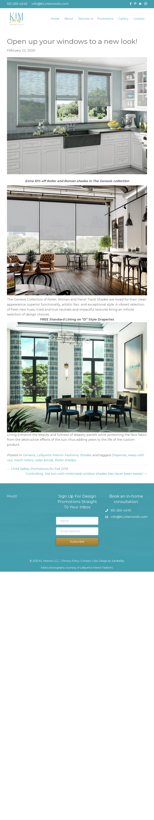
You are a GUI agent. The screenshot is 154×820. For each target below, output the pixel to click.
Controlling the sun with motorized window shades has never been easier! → (86, 474)
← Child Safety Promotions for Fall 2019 (37, 469)
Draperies (119, 455)
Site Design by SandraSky (108, 560)
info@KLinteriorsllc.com (50, 4)
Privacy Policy (70, 560)
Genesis (29, 455)
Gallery (123, 18)
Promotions (105, 18)
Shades (85, 455)
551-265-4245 (17, 4)
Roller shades (65, 460)
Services (84, 18)
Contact (139, 18)
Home (55, 18)
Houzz (12, 496)
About (68, 18)
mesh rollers (23, 460)
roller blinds (44, 460)
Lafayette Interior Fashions (57, 455)
